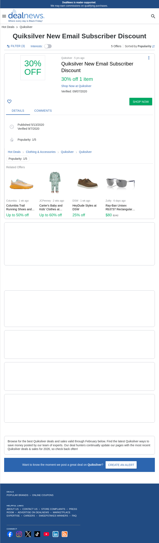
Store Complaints (53, 498)
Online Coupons (42, 484)
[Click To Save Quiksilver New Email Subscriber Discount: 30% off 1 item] (9, 101)
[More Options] (148, 57)
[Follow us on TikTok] (37, 523)
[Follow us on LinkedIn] (55, 523)
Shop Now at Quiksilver (76, 86)
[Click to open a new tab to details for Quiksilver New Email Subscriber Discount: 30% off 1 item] (33, 75)
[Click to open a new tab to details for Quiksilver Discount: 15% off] (22, 297)
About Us (13, 498)
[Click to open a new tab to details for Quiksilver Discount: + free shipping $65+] (22, 333)
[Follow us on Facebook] (10, 523)
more (120, 248)
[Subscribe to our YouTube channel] (46, 523)
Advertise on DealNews (33, 501)
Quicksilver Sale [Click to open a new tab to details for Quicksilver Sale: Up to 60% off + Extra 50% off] (57, 232)
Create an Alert (121, 453)
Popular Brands (17, 484)
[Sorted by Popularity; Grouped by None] (140, 46)
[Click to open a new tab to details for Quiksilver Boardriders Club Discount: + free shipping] (22, 365)
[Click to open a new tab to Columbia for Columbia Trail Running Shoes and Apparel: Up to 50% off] (21, 194)
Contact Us (29, 498)
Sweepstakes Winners (53, 504)
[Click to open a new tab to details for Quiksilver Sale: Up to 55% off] (22, 397)
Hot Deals (8, 27)
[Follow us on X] (28, 523)
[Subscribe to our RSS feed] (64, 523)
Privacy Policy (98, 537)
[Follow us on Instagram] (19, 523)
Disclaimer (110, 537)
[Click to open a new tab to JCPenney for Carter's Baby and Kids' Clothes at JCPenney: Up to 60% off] (54, 194)
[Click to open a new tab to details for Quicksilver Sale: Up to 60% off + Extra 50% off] (22, 238)
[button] (48, 46)
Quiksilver (67, 152)
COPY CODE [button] (141, 245)
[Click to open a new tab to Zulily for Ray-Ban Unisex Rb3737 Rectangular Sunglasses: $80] (120, 194)
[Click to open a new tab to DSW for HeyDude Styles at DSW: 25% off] (87, 194)
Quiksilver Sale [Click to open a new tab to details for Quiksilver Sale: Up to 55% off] (55, 393)
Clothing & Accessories (40, 152)
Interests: (37, 46)
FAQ (74, 504)
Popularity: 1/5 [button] (18, 158)
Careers (29, 504)
